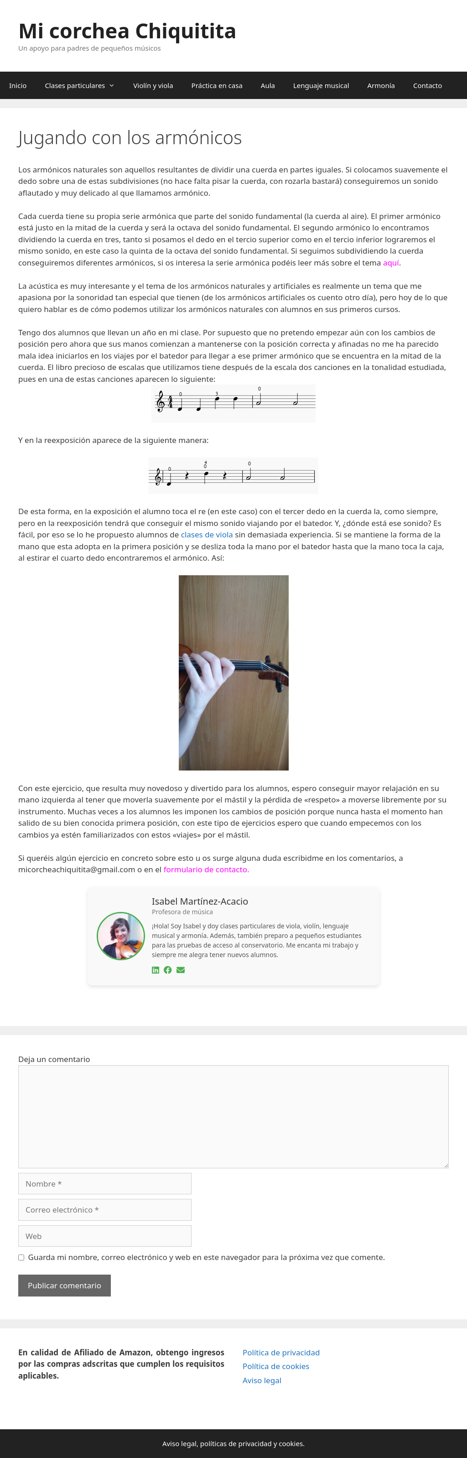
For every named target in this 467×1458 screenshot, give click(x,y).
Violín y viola (153, 85)
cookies (291, 1443)
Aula (268, 85)
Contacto (427, 85)
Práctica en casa (217, 85)
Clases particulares (84, 85)
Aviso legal (262, 1380)
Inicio (17, 85)
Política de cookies (276, 1366)
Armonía (381, 85)
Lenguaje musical (321, 85)
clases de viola (207, 534)
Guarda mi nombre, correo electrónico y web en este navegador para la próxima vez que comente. (206, 1257)
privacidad (254, 1443)
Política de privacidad (281, 1352)
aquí (391, 262)
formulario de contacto (205, 869)
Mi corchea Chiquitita (127, 30)
